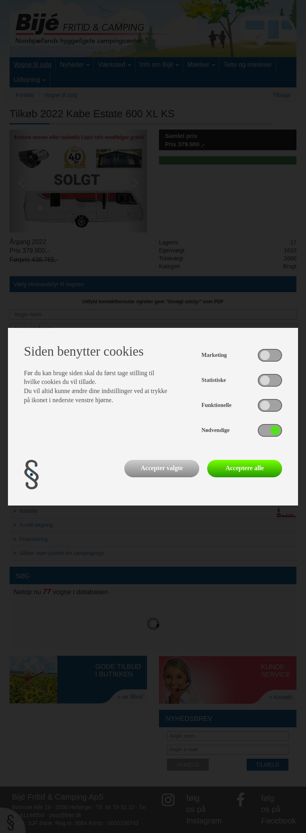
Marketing (214, 355)
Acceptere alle (245, 468)
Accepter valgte (162, 468)
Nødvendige (216, 430)
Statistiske (214, 380)
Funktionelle (216, 405)
